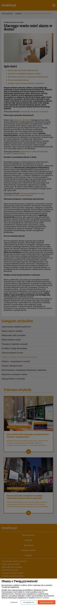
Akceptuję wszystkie (46, 602)
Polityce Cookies (42, 598)
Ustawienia (14, 602)
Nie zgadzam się (28, 602)
